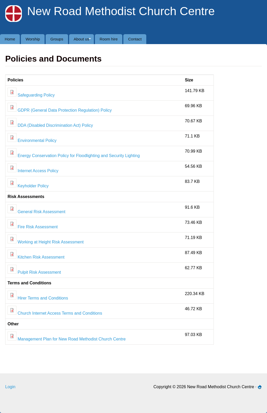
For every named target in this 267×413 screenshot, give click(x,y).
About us (80, 40)
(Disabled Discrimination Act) (54, 125)
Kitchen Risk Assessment (36, 257)
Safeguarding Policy (31, 95)
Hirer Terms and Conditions (38, 298)
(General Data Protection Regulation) (65, 110)
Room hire (109, 39)
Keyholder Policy (32, 186)
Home (10, 39)
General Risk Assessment (36, 212)
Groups (56, 39)
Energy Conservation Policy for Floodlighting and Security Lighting (74, 155)
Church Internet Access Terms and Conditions (55, 313)
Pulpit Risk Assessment (34, 272)
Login (10, 387)
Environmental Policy (32, 140)
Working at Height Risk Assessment (46, 242)
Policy (106, 110)
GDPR (19, 110)
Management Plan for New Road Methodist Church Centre (67, 339)
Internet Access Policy (33, 171)
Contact (135, 39)
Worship (33, 39)
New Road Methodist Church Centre (121, 10)
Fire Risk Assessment (33, 227)
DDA (17, 125)
